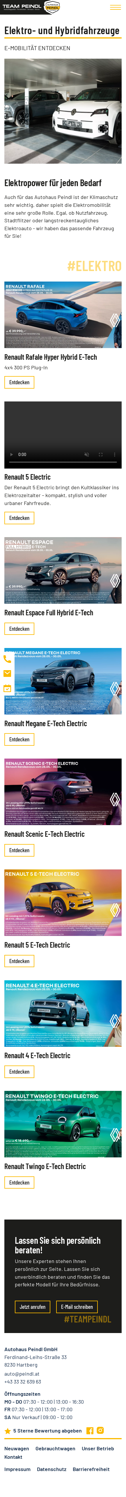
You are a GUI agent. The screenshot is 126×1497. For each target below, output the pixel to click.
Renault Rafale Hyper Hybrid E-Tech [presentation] (50, 356)
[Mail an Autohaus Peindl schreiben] (7, 673)
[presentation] (63, 315)
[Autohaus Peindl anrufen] (7, 659)
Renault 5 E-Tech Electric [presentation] (37, 944)
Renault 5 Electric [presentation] (27, 476)
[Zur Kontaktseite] (7, 688)
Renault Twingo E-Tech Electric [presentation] (45, 1166)
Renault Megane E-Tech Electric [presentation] (45, 723)
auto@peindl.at (22, 1373)
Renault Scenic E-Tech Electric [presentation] (44, 833)
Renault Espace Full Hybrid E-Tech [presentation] (48, 612)
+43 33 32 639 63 (22, 1381)
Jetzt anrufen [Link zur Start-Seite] (32, 1306)
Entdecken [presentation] (19, 382)
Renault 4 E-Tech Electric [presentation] (37, 1055)
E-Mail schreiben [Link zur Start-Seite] (77, 1306)
